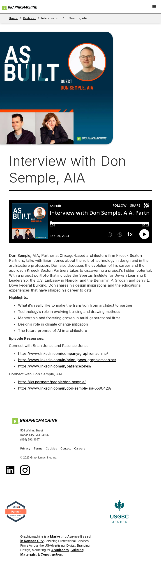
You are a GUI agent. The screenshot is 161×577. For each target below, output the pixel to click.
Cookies (51, 448)
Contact (65, 448)
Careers (79, 448)
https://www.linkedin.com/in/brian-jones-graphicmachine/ (67, 360)
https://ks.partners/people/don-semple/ (52, 382)
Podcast (29, 18)
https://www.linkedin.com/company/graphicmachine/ (63, 353)
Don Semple (19, 255)
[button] (154, 7)
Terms (38, 448)
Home (13, 18)
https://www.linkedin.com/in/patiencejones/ (54, 366)
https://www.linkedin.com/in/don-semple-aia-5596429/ (64, 388)
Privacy (25, 448)
